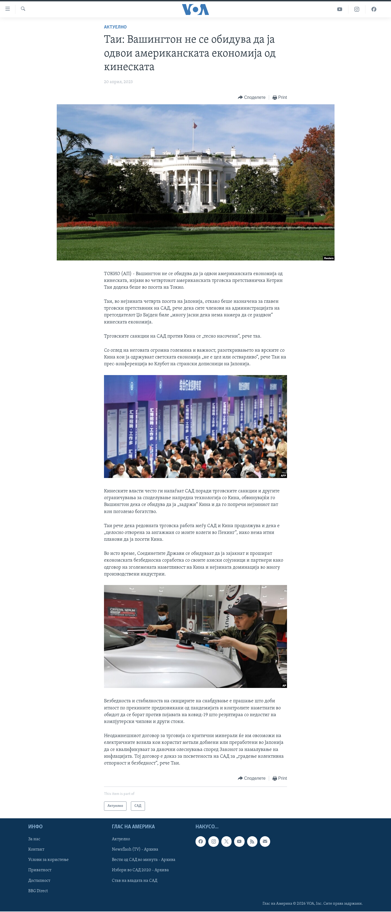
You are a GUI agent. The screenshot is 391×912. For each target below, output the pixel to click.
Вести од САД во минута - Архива (143, 860)
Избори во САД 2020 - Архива (140, 870)
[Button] (252, 97)
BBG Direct (38, 891)
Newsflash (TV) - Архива (135, 850)
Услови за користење (48, 860)
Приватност (39, 870)
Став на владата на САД (134, 881)
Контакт (36, 850)
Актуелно (115, 27)
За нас (34, 839)
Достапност (39, 881)
